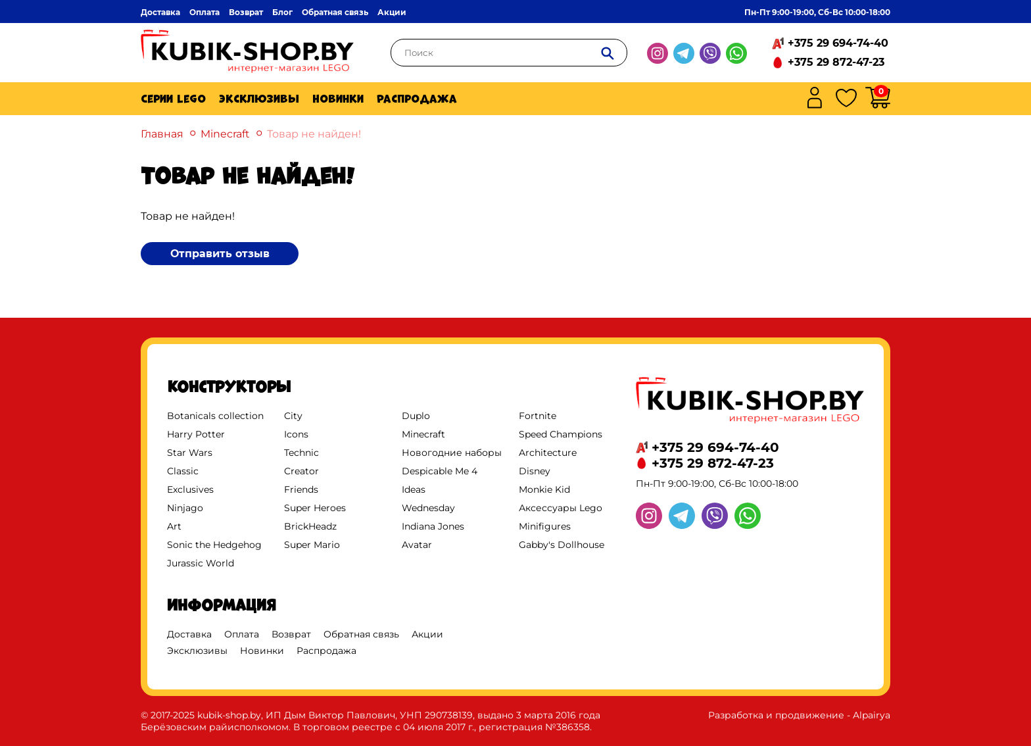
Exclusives (190, 489)
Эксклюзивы (259, 98)
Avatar (417, 545)
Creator (301, 471)
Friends (301, 489)
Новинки (338, 98)
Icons (296, 434)
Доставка (160, 12)
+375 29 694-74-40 (838, 43)
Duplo (416, 416)
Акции (391, 12)
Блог (282, 12)
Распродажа (417, 98)
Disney (534, 471)
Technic (301, 453)
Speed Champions (560, 434)
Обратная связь (335, 12)
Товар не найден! (314, 134)
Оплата (204, 12)
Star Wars (189, 453)
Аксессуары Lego (560, 508)
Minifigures (545, 526)
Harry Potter (196, 434)
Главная (162, 134)
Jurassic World (200, 563)
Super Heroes (315, 508)
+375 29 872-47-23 (836, 62)
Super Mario (312, 545)
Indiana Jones (433, 526)
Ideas (413, 489)
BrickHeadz (310, 526)
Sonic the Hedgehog (214, 545)
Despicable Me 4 (439, 471)
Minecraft (225, 134)
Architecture (548, 453)
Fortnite (537, 416)
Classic (183, 471)
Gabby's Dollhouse (561, 545)
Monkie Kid (544, 489)
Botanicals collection (215, 416)
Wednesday (428, 508)
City (293, 416)
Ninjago (185, 508)
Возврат (246, 12)
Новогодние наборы (452, 453)
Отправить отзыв (220, 253)
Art (174, 526)
